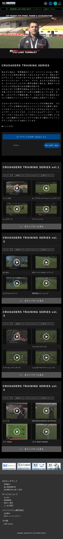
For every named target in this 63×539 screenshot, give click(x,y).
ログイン (50, 3)
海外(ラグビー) (48, 175)
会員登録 (55, 3)
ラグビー (7, 175)
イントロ (6, 421)
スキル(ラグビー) (35, 175)
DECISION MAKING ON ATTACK (44, 421)
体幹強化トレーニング (40, 293)
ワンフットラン (37, 219)
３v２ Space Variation (40, 442)
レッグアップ (8, 219)
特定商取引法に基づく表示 (13, 490)
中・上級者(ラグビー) (19, 175)
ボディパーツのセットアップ (42, 272)
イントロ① (7, 198)
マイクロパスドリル (39, 346)
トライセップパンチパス (12, 367)
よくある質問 (8, 505)
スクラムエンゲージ (10, 293)
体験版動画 (7, 500)
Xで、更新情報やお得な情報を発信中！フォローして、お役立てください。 (31, 9)
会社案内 (7, 513)
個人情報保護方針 (10, 487)
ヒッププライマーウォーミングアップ (46, 198)
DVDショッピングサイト (12, 516)
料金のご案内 (8, 503)
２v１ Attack (7, 442)
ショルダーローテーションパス (43, 367)
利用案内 (7, 484)
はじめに (6, 272)
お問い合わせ (8, 524)
